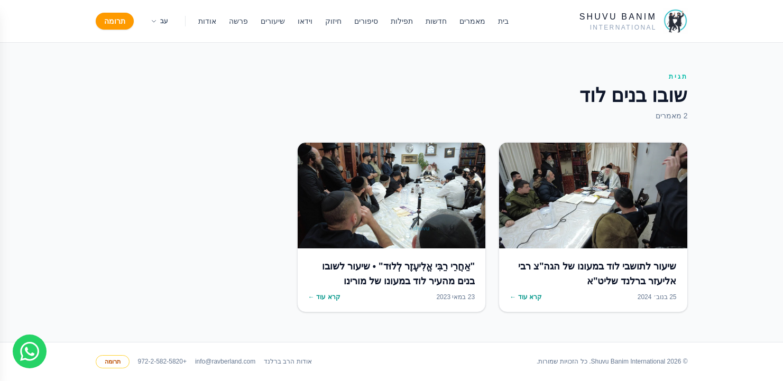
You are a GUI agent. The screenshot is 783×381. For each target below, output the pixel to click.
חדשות (436, 21)
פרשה (238, 21)
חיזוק (333, 21)
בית (503, 21)
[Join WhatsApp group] (30, 351)
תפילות (402, 21)
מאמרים (472, 21)
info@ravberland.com (225, 361)
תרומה (114, 21)
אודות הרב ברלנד (288, 361)
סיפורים (366, 21)
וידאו (305, 21)
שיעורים (273, 21)
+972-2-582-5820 (162, 361)
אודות (207, 21)
